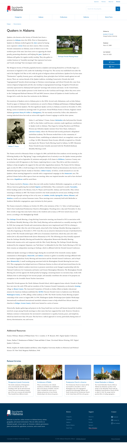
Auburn (41, 256)
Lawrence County (43, 132)
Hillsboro (61, 159)
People (90, 420)
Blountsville (15, 261)
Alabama (18, 40)
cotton (20, 46)
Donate (118, 1)
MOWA (41, 292)
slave (35, 43)
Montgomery (39, 113)
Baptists (38, 187)
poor (40, 54)
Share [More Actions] (112, 62)
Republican (19, 179)
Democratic (69, 174)
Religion (9, 24)
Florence (26, 184)
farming (78, 286)
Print (111, 68)
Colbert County (46, 171)
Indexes (41, 17)
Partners (104, 1)
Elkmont (74, 195)
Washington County (14, 295)
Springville (60, 195)
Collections (63, 17)
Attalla (53, 195)
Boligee (17, 303)
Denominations (18, 24)
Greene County (26, 303)
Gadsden (47, 195)
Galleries (86, 17)
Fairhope (13, 219)
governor (16, 113)
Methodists (59, 120)
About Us (111, 1)
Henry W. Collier (26, 113)
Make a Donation (92, 428)
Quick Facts (108, 17)
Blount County (19, 289)
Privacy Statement (115, 439)
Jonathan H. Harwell (108, 34)
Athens (67, 195)
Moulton (10, 198)
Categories (18, 17)
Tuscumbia (74, 187)
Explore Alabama (70, 426)
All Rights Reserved (80, 439)
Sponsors (96, 1)
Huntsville (31, 256)
